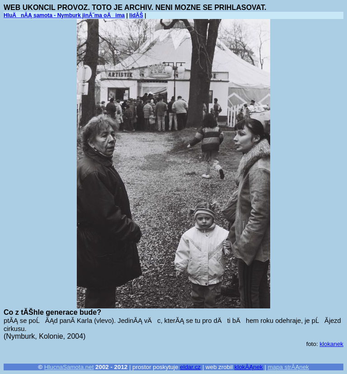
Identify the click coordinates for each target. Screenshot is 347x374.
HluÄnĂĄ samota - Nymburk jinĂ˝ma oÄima (64, 15)
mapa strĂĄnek (288, 367)
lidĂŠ (136, 15)
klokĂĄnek (248, 367)
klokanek (331, 344)
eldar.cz (190, 367)
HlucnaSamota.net (69, 367)
